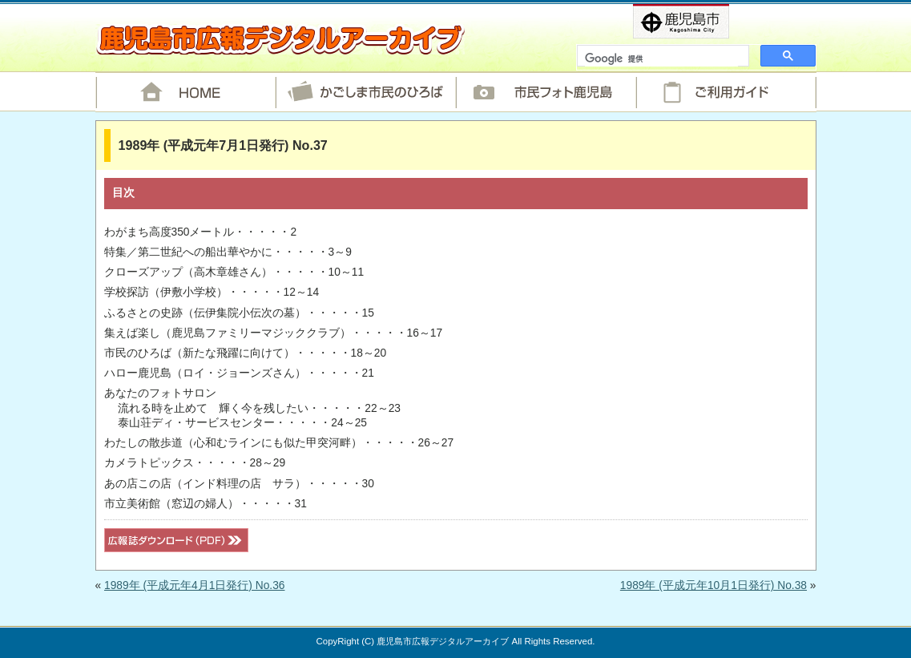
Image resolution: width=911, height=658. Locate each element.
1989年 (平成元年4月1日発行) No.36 (194, 585)
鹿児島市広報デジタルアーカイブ (280, 39)
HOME (185, 92)
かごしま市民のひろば (366, 92)
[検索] (661, 59)
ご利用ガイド (726, 92)
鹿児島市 (707, 21)
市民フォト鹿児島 (546, 92)
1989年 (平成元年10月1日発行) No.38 (713, 585)
